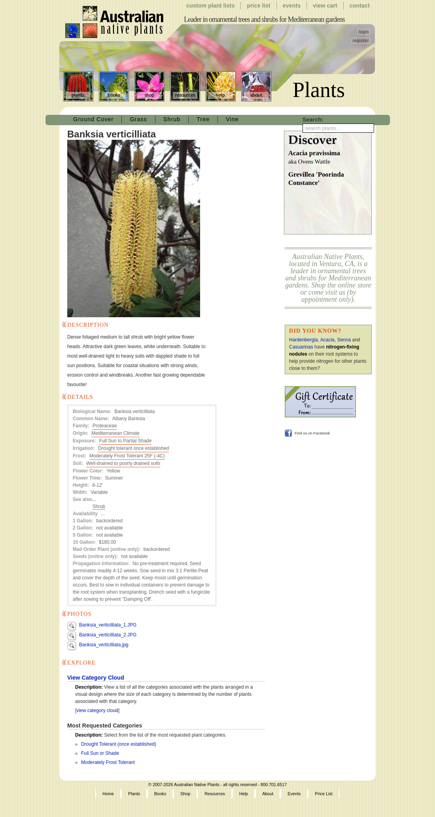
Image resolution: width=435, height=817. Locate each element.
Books (114, 86)
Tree (203, 119)
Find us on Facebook (312, 433)
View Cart (325, 5)
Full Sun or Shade (100, 753)
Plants (78, 86)
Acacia (327, 340)
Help (221, 86)
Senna (344, 340)
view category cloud (97, 710)
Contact (360, 5)
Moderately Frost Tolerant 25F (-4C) (127, 456)
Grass (138, 119)
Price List (258, 5)
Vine (232, 119)
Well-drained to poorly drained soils (123, 463)
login (364, 32)
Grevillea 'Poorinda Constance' (316, 179)
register (361, 40)
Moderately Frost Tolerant (108, 762)
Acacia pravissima (329, 157)
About (256, 86)
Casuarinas (301, 347)
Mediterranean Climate (115, 433)
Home (108, 793)
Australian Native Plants (115, 22)
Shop (149, 86)
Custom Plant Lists (210, 5)
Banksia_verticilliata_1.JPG (107, 625)
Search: (313, 119)
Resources (185, 86)
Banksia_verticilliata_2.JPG (107, 635)
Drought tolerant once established (133, 448)
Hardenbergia (303, 340)
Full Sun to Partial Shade (125, 441)
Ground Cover (93, 119)
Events (292, 5)
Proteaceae (105, 425)
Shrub (171, 119)
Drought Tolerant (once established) (118, 744)
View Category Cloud (95, 677)
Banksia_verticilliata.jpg (104, 645)
